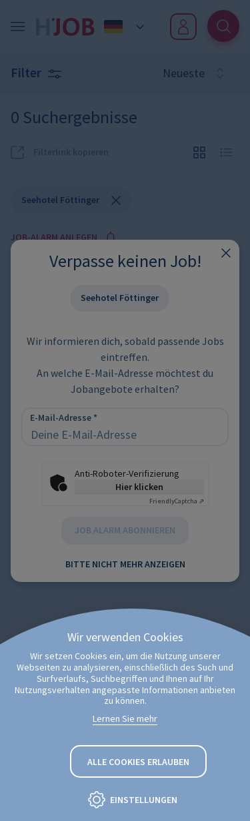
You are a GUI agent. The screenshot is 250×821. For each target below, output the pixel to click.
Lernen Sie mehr (125, 718)
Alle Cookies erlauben (138, 762)
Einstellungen (143, 800)
